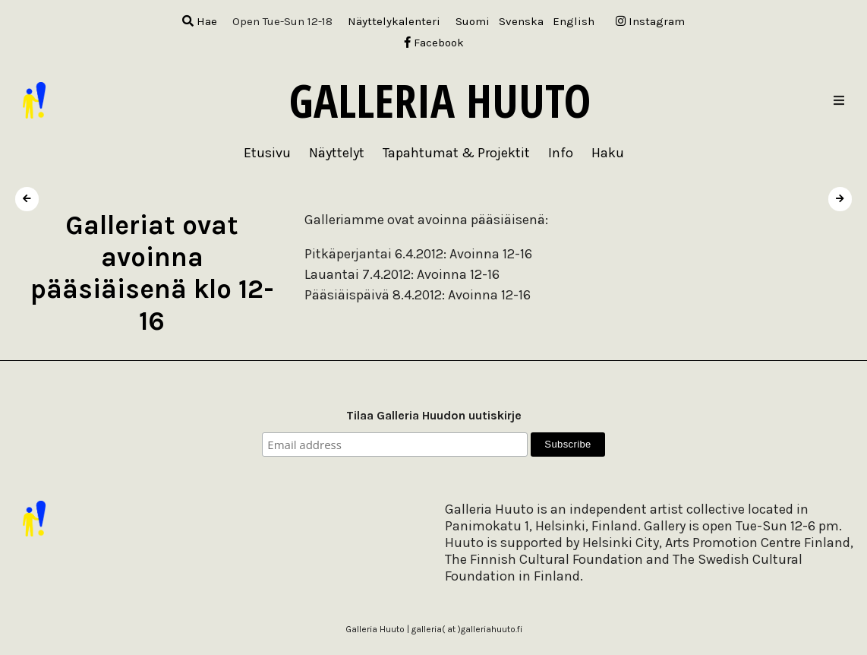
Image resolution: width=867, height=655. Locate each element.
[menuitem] (473, 21)
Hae (199, 21)
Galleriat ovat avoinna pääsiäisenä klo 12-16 (152, 273)
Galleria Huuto (440, 100)
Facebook (434, 42)
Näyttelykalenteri (394, 21)
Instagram (650, 21)
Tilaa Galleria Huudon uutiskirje (434, 415)
